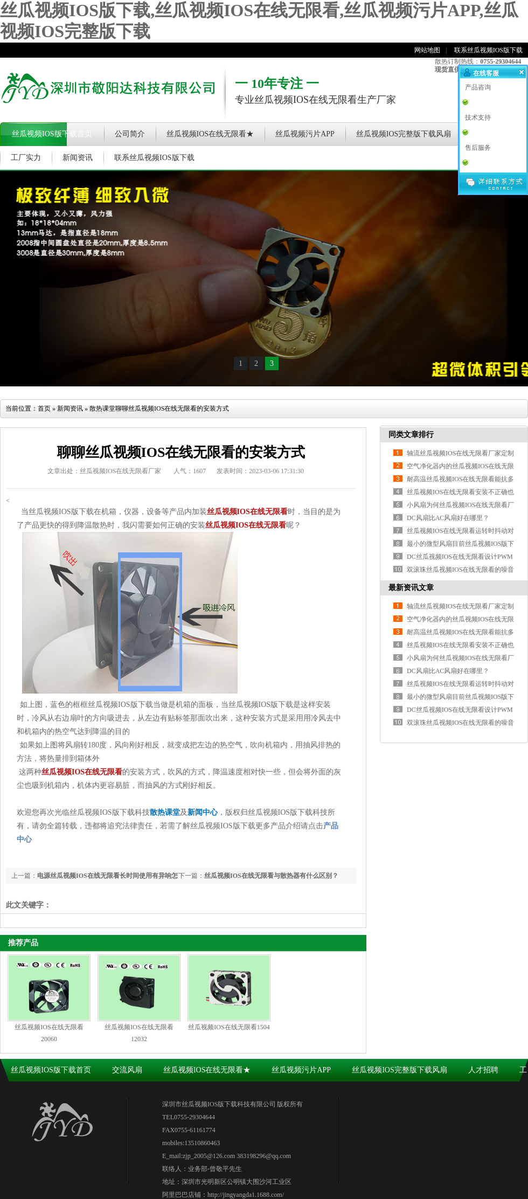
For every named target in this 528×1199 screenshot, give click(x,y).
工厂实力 (26, 158)
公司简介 (130, 134)
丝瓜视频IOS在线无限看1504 (228, 1027)
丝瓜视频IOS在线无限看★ (210, 134)
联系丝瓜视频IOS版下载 (488, 50)
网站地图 (427, 50)
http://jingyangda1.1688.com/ (245, 1194)
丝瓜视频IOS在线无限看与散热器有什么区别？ (271, 875)
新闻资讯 (77, 158)
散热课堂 (102, 408)
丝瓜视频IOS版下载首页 (52, 134)
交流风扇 (127, 1070)
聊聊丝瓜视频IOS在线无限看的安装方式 (172, 408)
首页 (44, 408)
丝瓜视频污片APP (305, 134)
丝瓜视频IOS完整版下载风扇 (403, 134)
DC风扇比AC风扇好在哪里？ (448, 518)
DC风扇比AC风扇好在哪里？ (448, 671)
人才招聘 (483, 1070)
